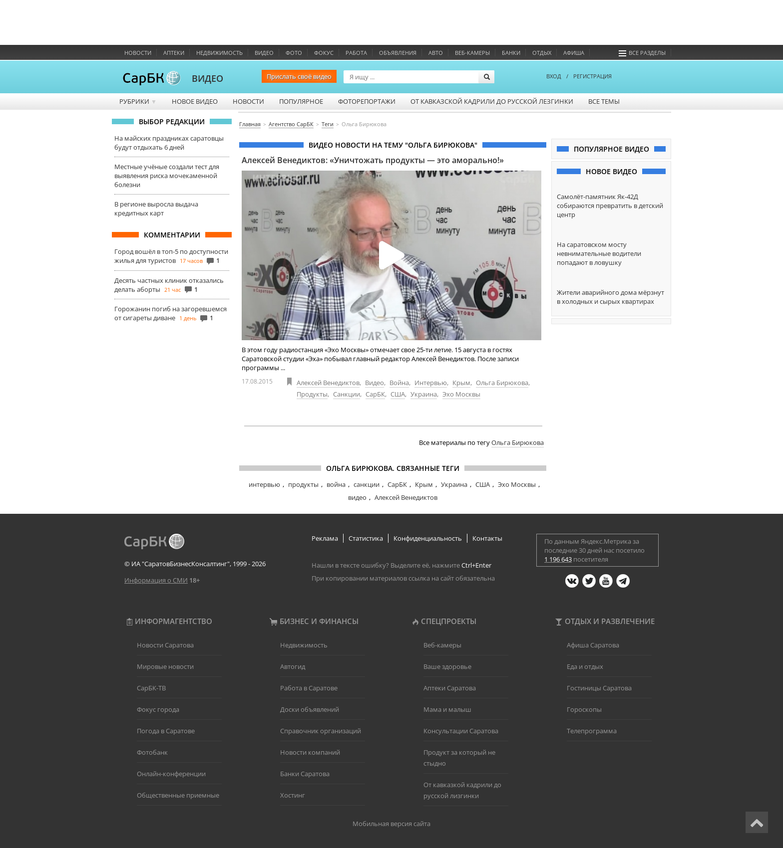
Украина (423, 394)
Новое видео (195, 101)
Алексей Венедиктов (328, 382)
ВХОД (553, 76)
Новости (137, 52)
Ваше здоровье (447, 666)
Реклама (325, 538)
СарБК (375, 394)
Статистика (366, 538)
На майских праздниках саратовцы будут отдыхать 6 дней (169, 143)
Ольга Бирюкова (502, 382)
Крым (461, 382)
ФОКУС (324, 52)
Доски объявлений (309, 709)
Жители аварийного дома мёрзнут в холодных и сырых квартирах (610, 297)
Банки (511, 52)
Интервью (430, 382)
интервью (264, 484)
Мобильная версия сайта (391, 823)
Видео (264, 52)
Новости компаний (310, 752)
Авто (435, 52)
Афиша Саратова (593, 644)
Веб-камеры (472, 52)
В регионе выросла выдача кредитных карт (156, 208)
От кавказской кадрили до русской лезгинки (491, 101)
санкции (367, 484)
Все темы (604, 101)
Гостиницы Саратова (599, 687)
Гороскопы (584, 709)
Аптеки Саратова (449, 687)
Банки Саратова (305, 773)
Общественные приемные (178, 795)
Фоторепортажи (366, 101)
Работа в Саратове (309, 687)
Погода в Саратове (166, 730)
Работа (356, 52)
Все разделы (642, 52)
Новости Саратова (165, 644)
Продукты (312, 394)
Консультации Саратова (460, 730)
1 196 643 (558, 559)
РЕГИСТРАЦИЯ (592, 76)
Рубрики (138, 101)
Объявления (397, 52)
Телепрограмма (592, 730)
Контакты (487, 538)
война (336, 484)
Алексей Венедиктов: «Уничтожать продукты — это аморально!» (373, 160)
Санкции (346, 394)
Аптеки (173, 52)
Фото (294, 52)
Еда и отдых (585, 666)
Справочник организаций (320, 730)
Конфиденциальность (427, 538)
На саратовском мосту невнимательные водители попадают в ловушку (599, 253)
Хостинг (292, 795)
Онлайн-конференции (171, 773)
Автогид (292, 666)
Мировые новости (165, 666)
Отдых (541, 52)
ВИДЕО (207, 78)
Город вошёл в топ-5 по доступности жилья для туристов (171, 256)
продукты (303, 484)
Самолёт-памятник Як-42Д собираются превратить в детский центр (610, 205)
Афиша (573, 52)
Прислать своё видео (299, 76)
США (398, 394)
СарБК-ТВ (151, 687)
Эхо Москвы (461, 394)
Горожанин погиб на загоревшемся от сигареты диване (170, 313)
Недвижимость (219, 52)
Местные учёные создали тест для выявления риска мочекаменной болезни (166, 175)
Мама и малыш (447, 709)
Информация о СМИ (156, 580)
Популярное (301, 101)
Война (399, 382)
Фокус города (158, 709)
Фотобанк (152, 752)
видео (357, 497)
